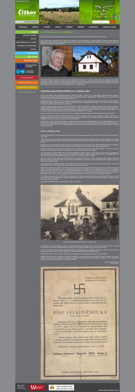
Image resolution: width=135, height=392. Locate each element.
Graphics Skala (102, 390)
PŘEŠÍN (81, 27)
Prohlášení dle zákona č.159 (27, 82)
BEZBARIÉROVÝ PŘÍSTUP (22, 1)
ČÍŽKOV (35, 27)
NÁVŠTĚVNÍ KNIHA (30, 60)
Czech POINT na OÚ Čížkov (30, 71)
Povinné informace (27, 78)
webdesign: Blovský (113, 390)
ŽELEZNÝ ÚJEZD (109, 27)
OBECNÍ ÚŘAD (32, 53)
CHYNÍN (47, 27)
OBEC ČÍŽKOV (32, 57)
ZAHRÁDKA (93, 27)
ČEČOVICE (23, 27)
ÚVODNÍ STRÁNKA (30, 22)
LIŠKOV (58, 27)
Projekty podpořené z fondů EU (31, 65)
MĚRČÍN (69, 27)
